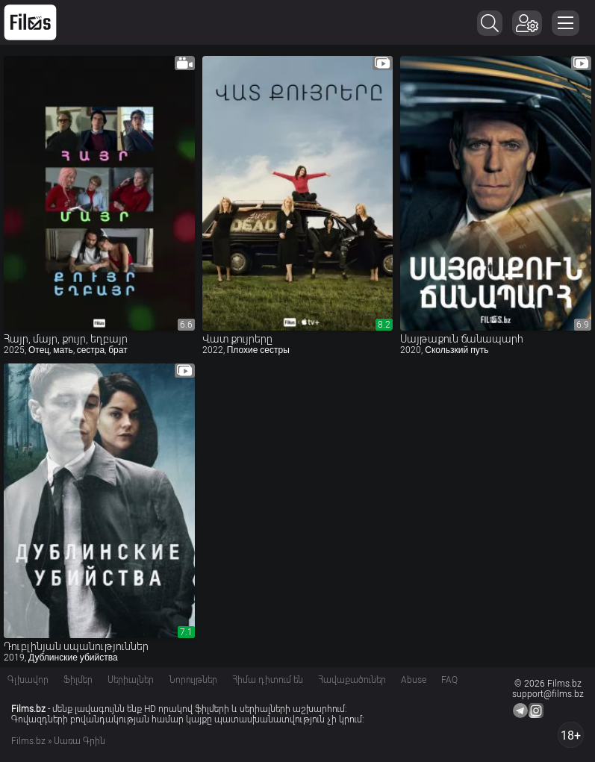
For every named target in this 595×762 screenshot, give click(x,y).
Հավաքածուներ (352, 680)
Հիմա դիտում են (267, 680)
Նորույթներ (193, 680)
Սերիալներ (131, 680)
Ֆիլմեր (78, 680)
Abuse (413, 680)
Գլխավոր (28, 680)
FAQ (449, 680)
